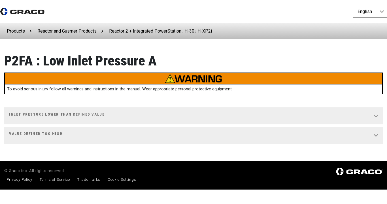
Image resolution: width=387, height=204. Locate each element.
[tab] (193, 116)
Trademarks (88, 179)
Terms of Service (55, 179)
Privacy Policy (19, 179)
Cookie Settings (122, 179)
